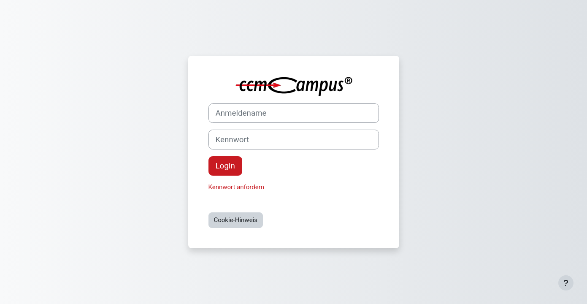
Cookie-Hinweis (235, 220)
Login (225, 166)
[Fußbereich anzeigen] (565, 282)
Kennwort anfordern (236, 187)
